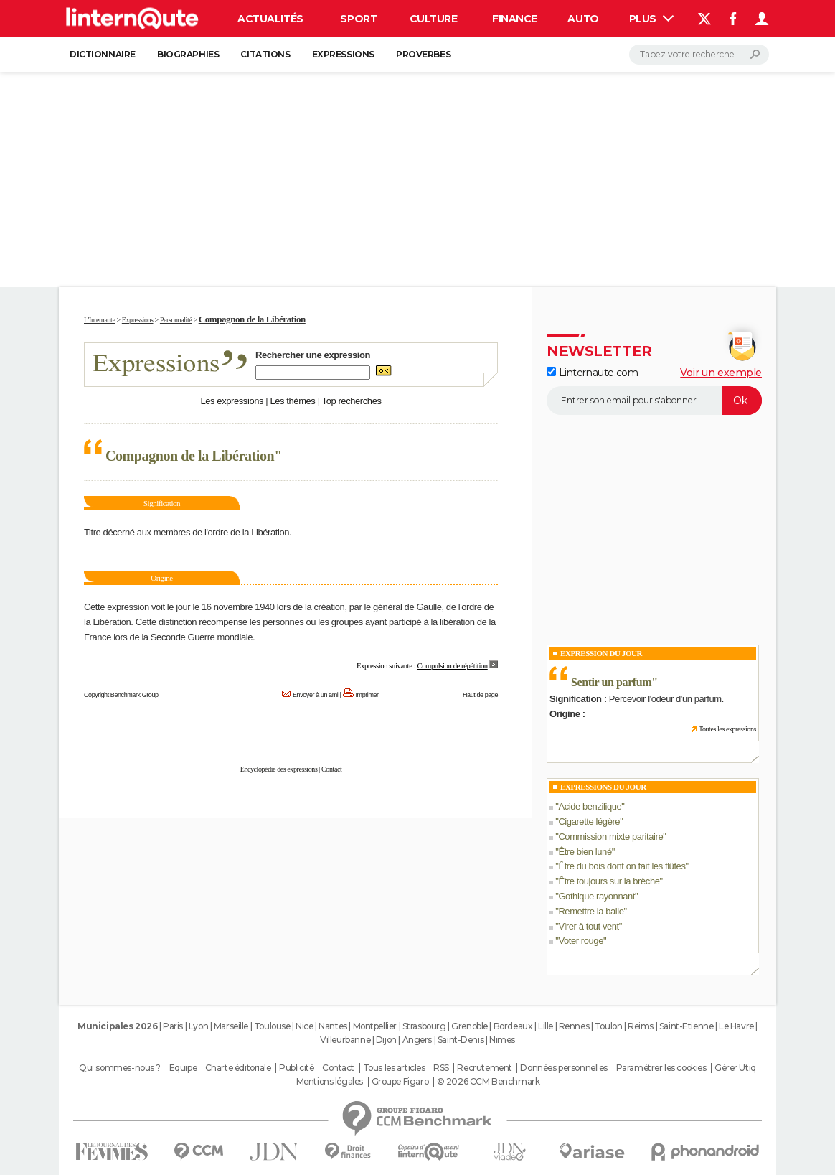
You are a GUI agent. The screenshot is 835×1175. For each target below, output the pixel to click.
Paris (173, 1026)
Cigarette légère (589, 821)
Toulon (608, 1026)
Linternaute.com (592, 372)
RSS (441, 1068)
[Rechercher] (699, 55)
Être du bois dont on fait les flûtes (621, 866)
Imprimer (367, 694)
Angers (417, 1039)
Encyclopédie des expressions (279, 769)
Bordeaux (513, 1026)
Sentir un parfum (611, 682)
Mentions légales (329, 1082)
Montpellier (375, 1026)
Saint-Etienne (686, 1026)
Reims (641, 1026)
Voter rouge (580, 940)
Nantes (332, 1026)
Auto (582, 18)
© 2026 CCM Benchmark (488, 1082)
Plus (651, 18)
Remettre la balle (590, 911)
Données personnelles (564, 1068)
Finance (514, 18)
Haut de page (480, 694)
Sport (358, 18)
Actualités (270, 18)
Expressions (343, 54)
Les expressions (231, 400)
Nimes (502, 1039)
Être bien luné (584, 851)
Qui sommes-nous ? (120, 1068)
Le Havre (736, 1026)
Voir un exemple (721, 372)
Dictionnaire (103, 54)
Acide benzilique (589, 806)
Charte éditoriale (238, 1068)
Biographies (188, 54)
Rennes (574, 1026)
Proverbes (423, 54)
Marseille (231, 1026)
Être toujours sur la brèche (608, 881)
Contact (331, 769)
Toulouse (272, 1026)
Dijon (386, 1039)
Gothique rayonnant (596, 896)
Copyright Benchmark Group (121, 694)
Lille (545, 1026)
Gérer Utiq (735, 1068)
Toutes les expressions (727, 729)
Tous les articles (394, 1068)
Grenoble (469, 1026)
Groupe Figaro (400, 1082)
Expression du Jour (601, 653)
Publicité (296, 1068)
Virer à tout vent (588, 926)
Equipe (183, 1068)
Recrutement (484, 1068)
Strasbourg (424, 1026)
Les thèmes (292, 400)
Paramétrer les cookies (661, 1068)
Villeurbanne (345, 1039)
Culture (434, 18)
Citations (265, 54)
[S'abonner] (654, 400)
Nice (304, 1026)
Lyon (198, 1026)
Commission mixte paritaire (610, 836)
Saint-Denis (460, 1039)
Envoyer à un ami (315, 694)
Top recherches (352, 400)
